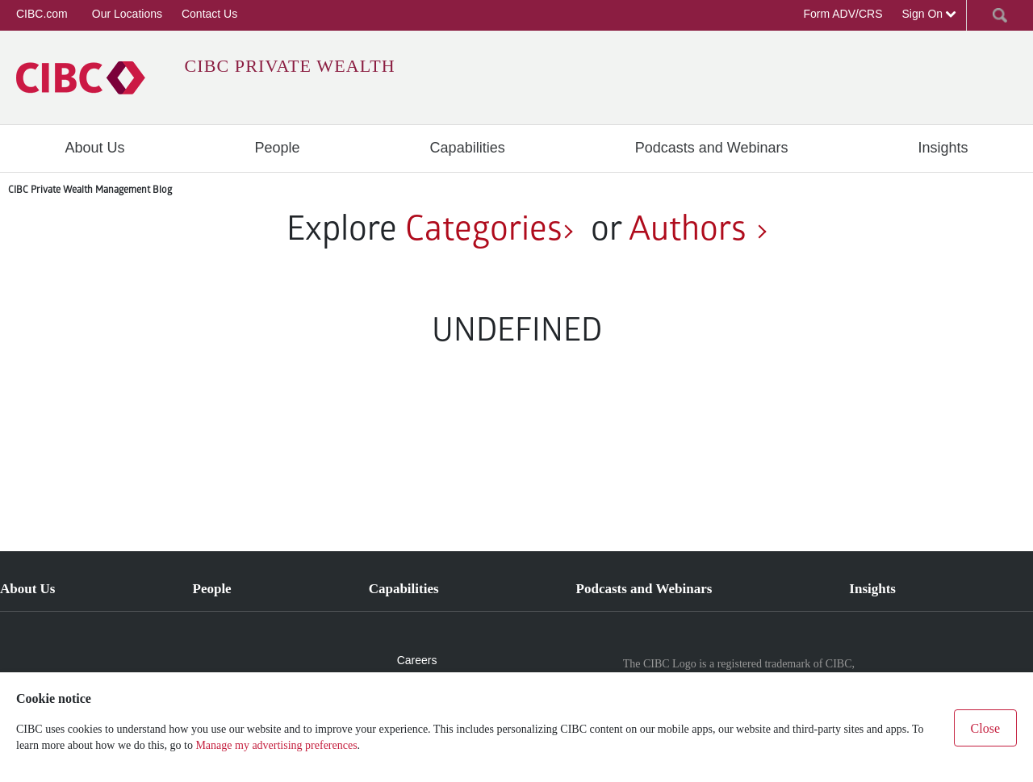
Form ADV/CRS (842, 13)
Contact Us (209, 13)
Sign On (929, 13)
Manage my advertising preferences (276, 745)
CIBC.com (42, 13)
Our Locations (127, 13)
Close (985, 728)
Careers (417, 660)
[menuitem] (95, 147)
